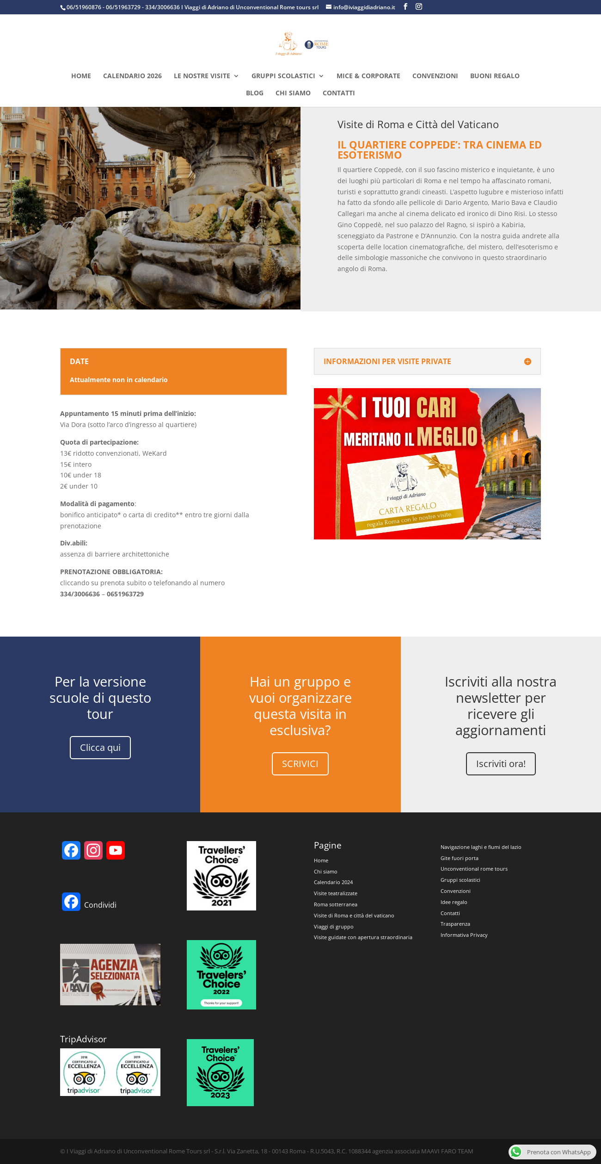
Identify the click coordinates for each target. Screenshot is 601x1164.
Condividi (100, 905)
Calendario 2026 (132, 76)
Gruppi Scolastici (283, 76)
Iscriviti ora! (501, 763)
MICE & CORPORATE (368, 76)
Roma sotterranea (335, 904)
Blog (255, 93)
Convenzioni (435, 76)
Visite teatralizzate (335, 893)
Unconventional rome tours (474, 868)
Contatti (339, 93)
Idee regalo (454, 901)
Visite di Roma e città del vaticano (354, 915)
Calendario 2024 (333, 882)
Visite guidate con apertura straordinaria (363, 937)
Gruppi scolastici (460, 879)
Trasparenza (455, 923)
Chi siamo (293, 93)
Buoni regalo (495, 76)
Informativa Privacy (464, 934)
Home (81, 76)
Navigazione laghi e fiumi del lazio (481, 846)
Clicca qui (100, 747)
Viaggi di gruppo (334, 926)
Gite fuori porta (459, 857)
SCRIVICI (300, 763)
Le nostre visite (202, 76)
